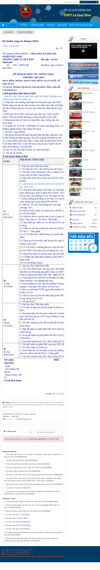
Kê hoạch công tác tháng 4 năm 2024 (18, 471)
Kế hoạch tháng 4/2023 (14, 525)
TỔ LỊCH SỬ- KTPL (89, 169)
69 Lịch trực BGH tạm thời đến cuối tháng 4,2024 (23, 464)
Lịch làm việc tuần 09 (13, 522)
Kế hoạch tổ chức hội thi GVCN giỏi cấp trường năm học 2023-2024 (30, 484)
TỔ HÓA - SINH (88, 150)
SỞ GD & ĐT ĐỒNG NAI (77, 10)
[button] (83, 50)
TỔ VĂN (85, 160)
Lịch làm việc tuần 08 (13, 529)
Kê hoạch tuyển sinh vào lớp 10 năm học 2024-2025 (24, 467)
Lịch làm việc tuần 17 (13, 515)
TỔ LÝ (84, 141)
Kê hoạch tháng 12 (12, 518)
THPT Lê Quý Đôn (77, 15)
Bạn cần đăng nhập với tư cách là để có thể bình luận (32, 439)
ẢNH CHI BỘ (87, 93)
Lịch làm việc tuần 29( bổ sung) (17, 460)
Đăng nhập (67, 2)
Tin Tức (23, 25)
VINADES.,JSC (94, 558)
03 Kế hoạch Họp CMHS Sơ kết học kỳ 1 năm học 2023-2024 (27, 501)
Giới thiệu (12, 25)
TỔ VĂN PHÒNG (88, 112)
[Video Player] (83, 51)
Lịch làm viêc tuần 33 (13, 488)
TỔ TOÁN (86, 122)
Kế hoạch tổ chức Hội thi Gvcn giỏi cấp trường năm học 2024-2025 (29, 475)
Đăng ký (76, 2)
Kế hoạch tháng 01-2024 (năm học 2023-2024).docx (23, 511)
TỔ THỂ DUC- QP (88, 189)
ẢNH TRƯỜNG (87, 103)
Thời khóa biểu (37, 25)
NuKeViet (76, 558)
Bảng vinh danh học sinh (80, 25)
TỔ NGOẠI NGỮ (88, 179)
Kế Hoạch (62, 25)
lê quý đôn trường (58, 394)
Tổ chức (51, 25)
